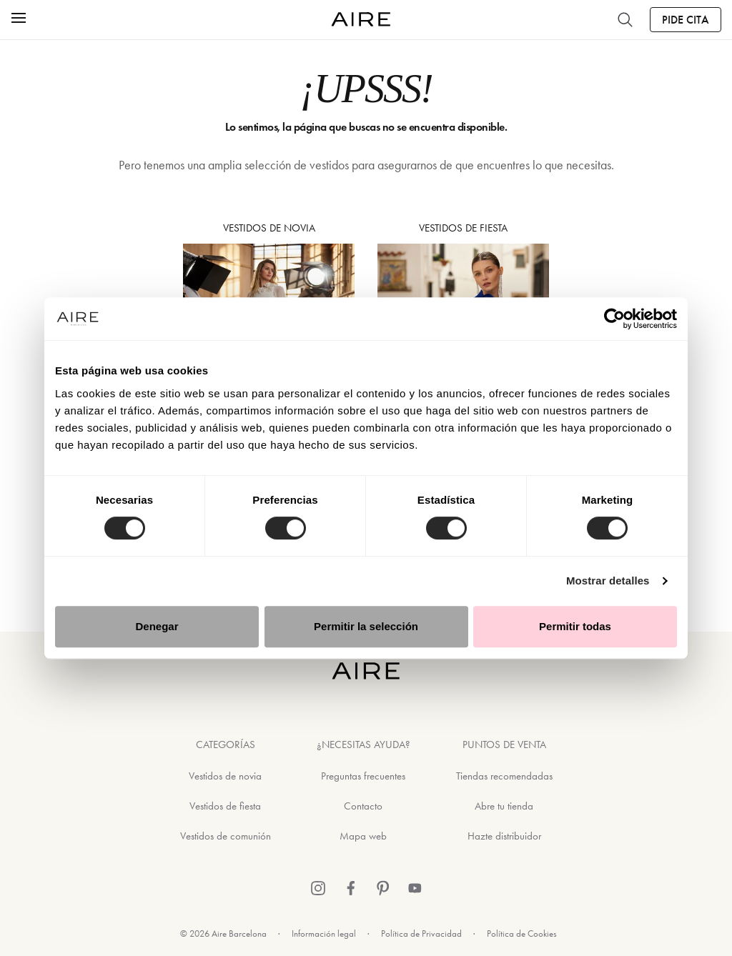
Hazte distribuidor (504, 836)
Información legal (324, 933)
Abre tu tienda (504, 806)
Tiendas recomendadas (504, 776)
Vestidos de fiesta (225, 806)
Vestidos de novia (225, 776)
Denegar (156, 626)
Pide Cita (685, 19)
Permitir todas (575, 626)
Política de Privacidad (421, 933)
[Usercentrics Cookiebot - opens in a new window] (614, 318)
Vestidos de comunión (225, 836)
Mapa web (363, 836)
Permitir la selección (366, 626)
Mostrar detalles (608, 580)
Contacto (363, 806)
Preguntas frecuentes (363, 776)
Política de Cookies (522, 933)
